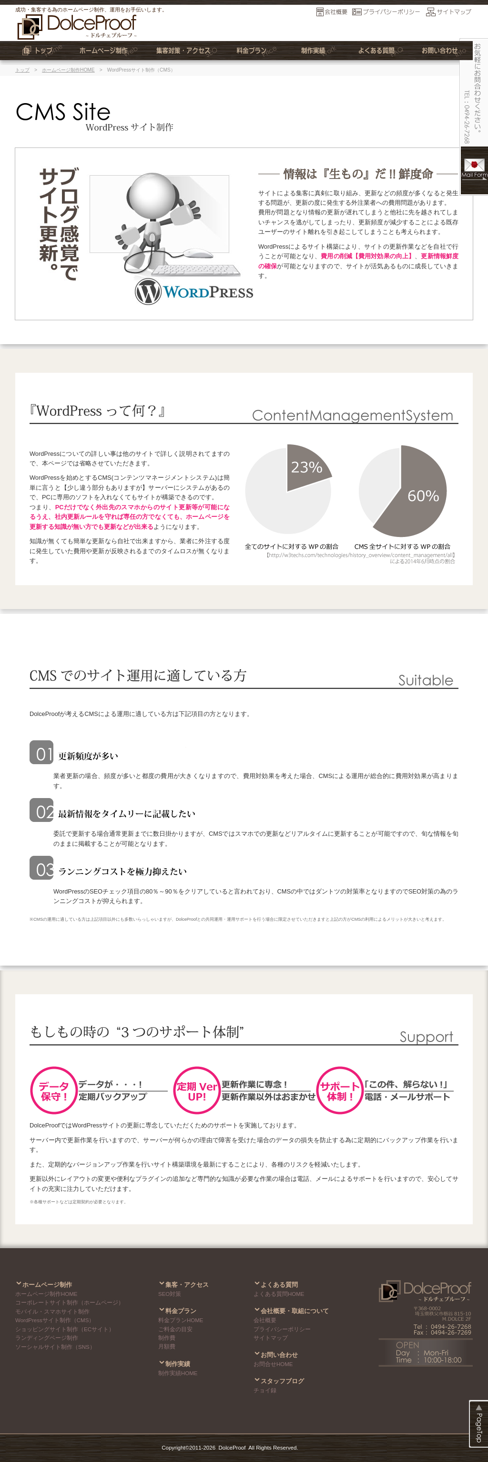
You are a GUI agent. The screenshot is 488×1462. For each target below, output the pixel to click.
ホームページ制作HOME (68, 70)
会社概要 (265, 1320)
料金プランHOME (180, 1320)
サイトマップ (271, 1338)
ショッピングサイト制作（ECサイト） (64, 1329)
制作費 (166, 1338)
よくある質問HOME (279, 1294)
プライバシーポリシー (282, 1329)
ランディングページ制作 (46, 1338)
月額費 (166, 1346)
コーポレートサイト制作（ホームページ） (69, 1302)
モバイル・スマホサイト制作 (52, 1312)
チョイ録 (265, 1390)
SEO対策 (169, 1294)
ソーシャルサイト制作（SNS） (55, 1347)
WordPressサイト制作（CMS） (54, 1320)
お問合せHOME (273, 1364)
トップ (22, 70)
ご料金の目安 (175, 1329)
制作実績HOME (178, 1373)
